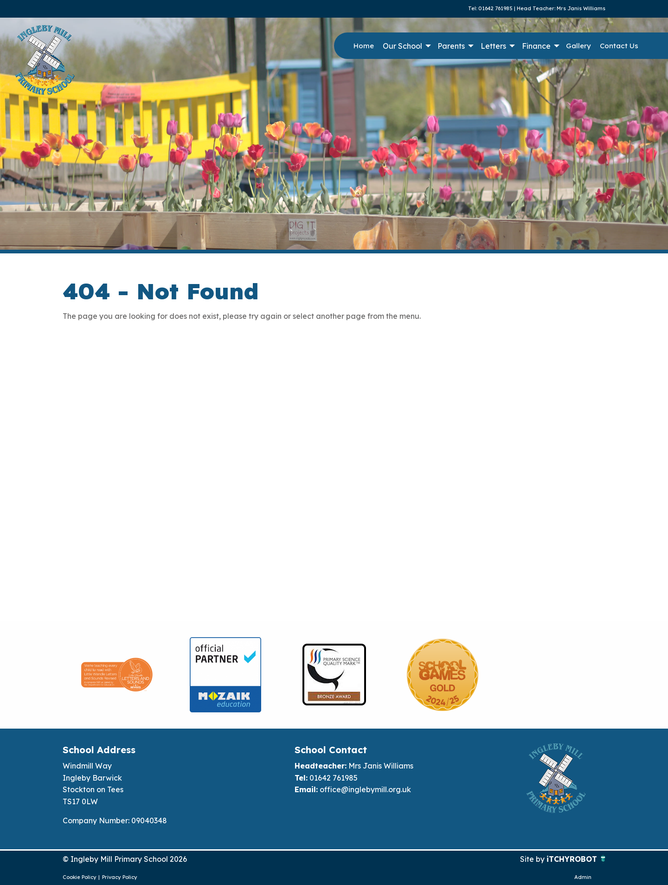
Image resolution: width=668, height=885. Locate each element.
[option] (117, 674)
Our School (402, 46)
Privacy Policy (119, 877)
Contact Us (619, 45)
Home (363, 45)
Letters (493, 46)
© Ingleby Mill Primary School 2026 (125, 859)
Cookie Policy (79, 877)
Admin (582, 877)
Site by (533, 859)
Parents (451, 46)
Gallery (578, 45)
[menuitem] (363, 46)
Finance (536, 46)
